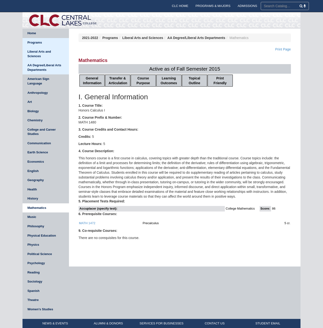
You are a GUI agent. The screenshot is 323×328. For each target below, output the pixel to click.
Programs (34, 42)
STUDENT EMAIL (267, 323)
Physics (33, 244)
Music (31, 217)
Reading (33, 272)
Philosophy (35, 226)
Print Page (283, 49)
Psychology (36, 263)
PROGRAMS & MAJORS (212, 6)
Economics (35, 161)
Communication (39, 143)
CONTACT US (215, 323)
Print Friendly (220, 80)
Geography (35, 180)
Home (31, 33)
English (33, 171)
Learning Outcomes (169, 80)
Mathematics (36, 208)
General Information (92, 80)
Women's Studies (40, 309)
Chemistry (35, 120)
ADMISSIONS (247, 6)
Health (32, 189)
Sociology (34, 281)
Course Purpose (143, 80)
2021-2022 (90, 38)
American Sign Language (38, 81)
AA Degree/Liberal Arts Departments (44, 67)
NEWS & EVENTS (55, 323)
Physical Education (41, 235)
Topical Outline (194, 80)
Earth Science (37, 152)
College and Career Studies (41, 132)
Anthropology (37, 93)
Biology (33, 111)
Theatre (33, 300)
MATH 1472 (87, 223)
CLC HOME (180, 6)
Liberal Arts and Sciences (39, 54)
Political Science (39, 254)
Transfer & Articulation (118, 80)
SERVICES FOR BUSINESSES (161, 323)
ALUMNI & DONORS (108, 323)
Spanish (33, 291)
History (32, 198)
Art (29, 102)
